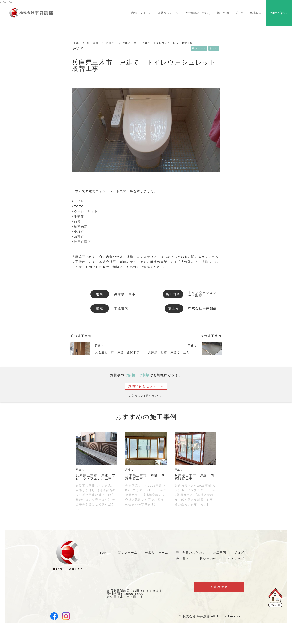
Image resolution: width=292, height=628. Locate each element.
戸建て (110, 43)
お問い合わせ (219, 587)
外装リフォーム (168, 13)
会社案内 (255, 13)
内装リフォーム (141, 13)
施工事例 (92, 43)
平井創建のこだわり (197, 13)
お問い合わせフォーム (146, 386)
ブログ (239, 13)
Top (76, 43)
